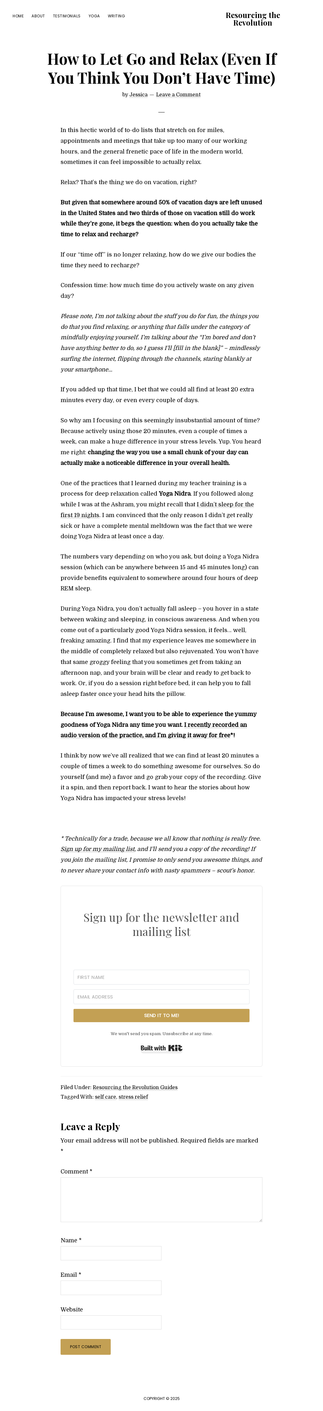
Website (72, 1309)
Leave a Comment (178, 95)
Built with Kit (162, 1048)
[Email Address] (161, 996)
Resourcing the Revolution (253, 18)
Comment (76, 1171)
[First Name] (161, 977)
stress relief (133, 1097)
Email (71, 1275)
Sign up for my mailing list (97, 849)
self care (105, 1097)
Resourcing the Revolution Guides (135, 1087)
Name (71, 1240)
